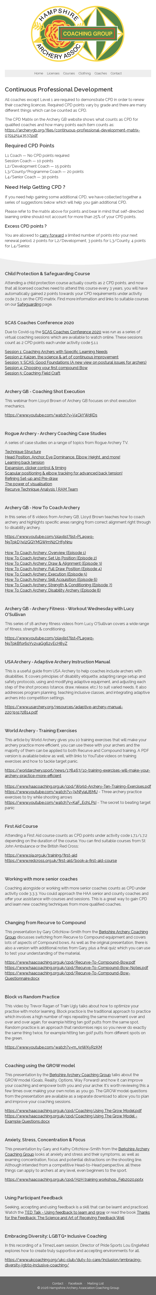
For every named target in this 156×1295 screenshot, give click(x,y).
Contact (57, 1283)
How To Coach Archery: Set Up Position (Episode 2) (51, 558)
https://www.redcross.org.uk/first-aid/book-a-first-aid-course (61, 860)
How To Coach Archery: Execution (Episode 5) (46, 574)
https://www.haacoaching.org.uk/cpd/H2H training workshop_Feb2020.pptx (74, 1179)
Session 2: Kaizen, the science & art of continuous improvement (62, 357)
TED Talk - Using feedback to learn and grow (65, 1212)
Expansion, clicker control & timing (35, 467)
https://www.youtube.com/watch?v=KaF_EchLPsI (50, 802)
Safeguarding (29, 304)
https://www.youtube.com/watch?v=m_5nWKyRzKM (53, 1047)
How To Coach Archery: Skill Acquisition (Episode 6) (51, 579)
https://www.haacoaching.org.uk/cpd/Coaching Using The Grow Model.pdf (73, 1110)
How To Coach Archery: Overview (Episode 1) (45, 552)
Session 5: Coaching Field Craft (32, 373)
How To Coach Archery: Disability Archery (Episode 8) (53, 590)
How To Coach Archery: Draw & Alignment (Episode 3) (53, 563)
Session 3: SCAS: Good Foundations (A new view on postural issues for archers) (76, 362)
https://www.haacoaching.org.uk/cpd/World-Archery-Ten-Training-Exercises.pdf (78, 786)
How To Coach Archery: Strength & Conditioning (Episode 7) (58, 585)
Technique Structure (23, 451)
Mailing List (95, 1283)
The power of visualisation (28, 484)
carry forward (52, 235)
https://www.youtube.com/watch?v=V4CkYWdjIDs (51, 415)
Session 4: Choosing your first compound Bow (46, 367)
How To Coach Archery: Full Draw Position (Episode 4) (53, 569)
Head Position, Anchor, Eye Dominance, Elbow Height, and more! (62, 457)
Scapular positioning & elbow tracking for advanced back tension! (63, 473)
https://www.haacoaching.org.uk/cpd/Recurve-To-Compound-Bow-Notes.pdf (76, 967)
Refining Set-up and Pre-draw (31, 478)
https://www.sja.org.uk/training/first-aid (41, 855)
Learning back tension (24, 462)
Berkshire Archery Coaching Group (80, 1074)
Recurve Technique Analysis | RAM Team (41, 489)
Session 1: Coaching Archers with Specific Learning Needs (56, 351)
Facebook (75, 1283)
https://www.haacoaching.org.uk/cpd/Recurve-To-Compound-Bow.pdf (70, 962)
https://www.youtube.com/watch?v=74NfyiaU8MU (51, 791)
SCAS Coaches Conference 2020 (71, 332)
